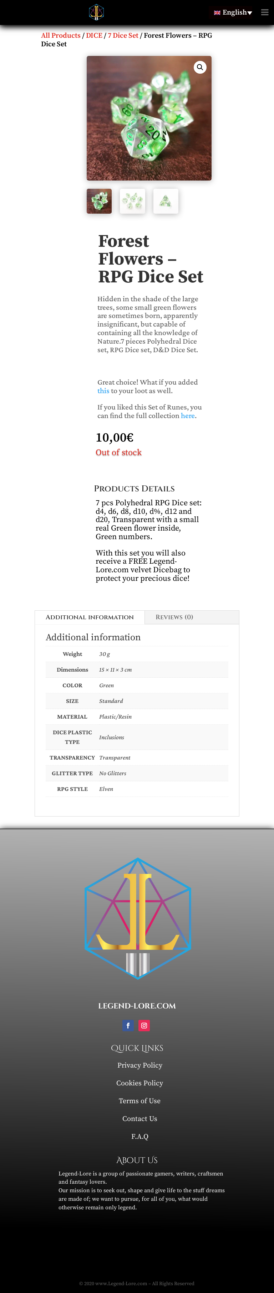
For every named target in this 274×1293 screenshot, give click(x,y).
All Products (61, 35)
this (103, 390)
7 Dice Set (123, 35)
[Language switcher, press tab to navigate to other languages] (230, 12)
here (188, 415)
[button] (200, 67)
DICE (94, 35)
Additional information (90, 617)
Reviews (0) (174, 617)
